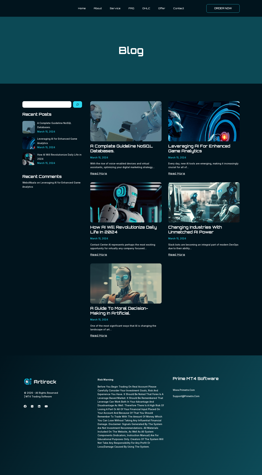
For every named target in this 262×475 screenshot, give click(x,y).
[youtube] (46, 406)
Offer (161, 8)
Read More (98, 173)
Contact (178, 8)
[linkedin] (39, 406)
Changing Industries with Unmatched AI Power (195, 229)
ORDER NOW (223, 8)
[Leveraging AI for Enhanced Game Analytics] (28, 143)
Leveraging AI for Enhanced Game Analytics (199, 148)
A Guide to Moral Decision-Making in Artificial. (119, 311)
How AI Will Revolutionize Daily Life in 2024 (123, 229)
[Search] (77, 104)
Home (82, 8)
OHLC (146, 8)
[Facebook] (25, 406)
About (98, 8)
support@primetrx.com (186, 396)
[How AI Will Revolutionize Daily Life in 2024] (28, 159)
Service (115, 8)
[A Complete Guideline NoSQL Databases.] (28, 127)
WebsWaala (29, 182)
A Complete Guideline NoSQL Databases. (121, 148)
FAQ (131, 8)
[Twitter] (32, 406)
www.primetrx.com (184, 390)
